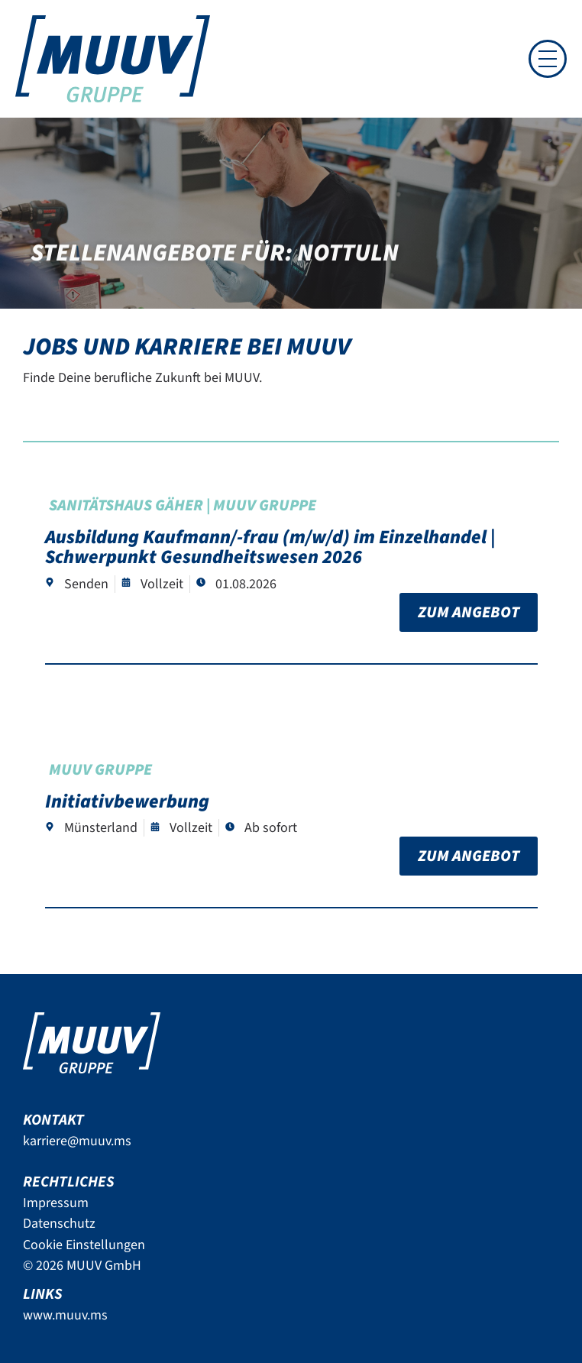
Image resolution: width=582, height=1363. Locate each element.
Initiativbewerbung (127, 801)
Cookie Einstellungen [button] (84, 1245)
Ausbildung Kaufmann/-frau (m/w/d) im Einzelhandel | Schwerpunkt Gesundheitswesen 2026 (270, 547)
